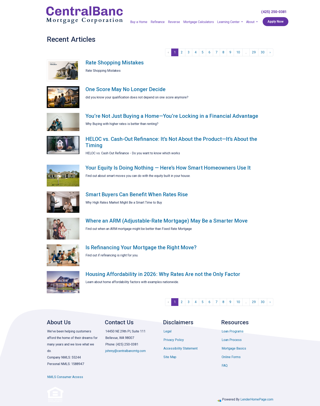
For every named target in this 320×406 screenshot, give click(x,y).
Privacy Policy (173, 340)
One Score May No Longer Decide (126, 89)
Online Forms (231, 357)
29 (254, 52)
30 (262, 52)
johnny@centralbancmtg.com (125, 351)
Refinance (158, 22)
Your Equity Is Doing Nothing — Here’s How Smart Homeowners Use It (168, 168)
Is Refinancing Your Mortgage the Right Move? (141, 247)
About (250, 22)
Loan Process (232, 340)
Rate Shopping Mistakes (115, 63)
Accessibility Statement (180, 348)
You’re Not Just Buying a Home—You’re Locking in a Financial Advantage (172, 116)
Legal (167, 331)
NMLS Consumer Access (65, 377)
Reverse (174, 22)
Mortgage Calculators (198, 22)
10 (238, 52)
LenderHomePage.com (256, 399)
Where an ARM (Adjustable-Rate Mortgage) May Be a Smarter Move (167, 221)
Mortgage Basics (234, 348)
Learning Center (228, 22)
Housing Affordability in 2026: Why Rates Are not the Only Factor (163, 274)
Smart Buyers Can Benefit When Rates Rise (137, 194)
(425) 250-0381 (274, 12)
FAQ (225, 365)
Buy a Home (138, 22)
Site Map (169, 357)
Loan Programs (232, 331)
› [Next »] (270, 52)
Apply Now (275, 21)
